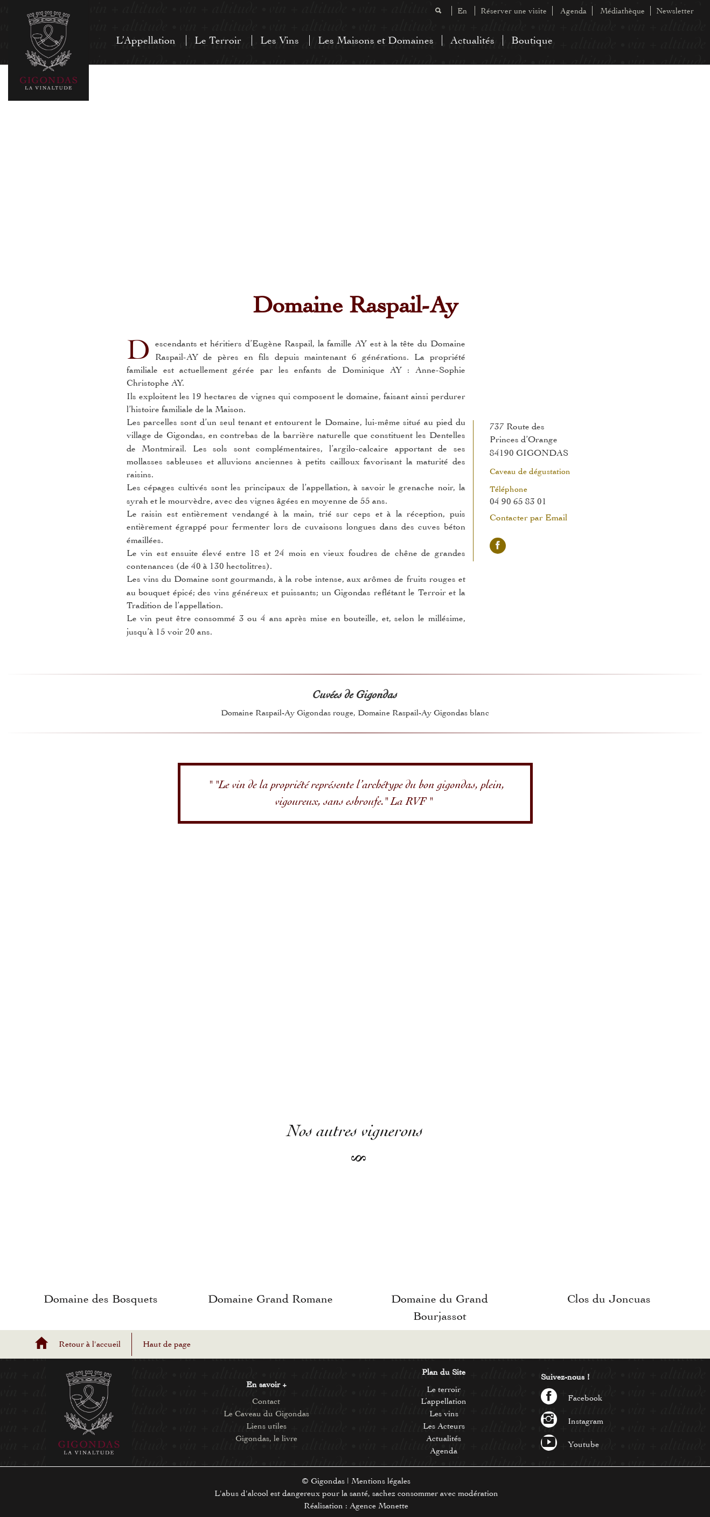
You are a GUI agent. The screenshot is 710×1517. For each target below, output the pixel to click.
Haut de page (167, 1344)
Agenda (573, 11)
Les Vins (279, 40)
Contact (266, 1401)
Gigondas (328, 1481)
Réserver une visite (514, 11)
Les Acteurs (444, 1426)
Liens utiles (266, 1426)
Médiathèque (622, 11)
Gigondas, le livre (266, 1438)
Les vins (443, 1413)
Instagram (572, 1421)
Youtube (570, 1444)
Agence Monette (379, 1506)
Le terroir (444, 1389)
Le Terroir (217, 40)
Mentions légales (380, 1481)
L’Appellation (146, 40)
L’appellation (444, 1401)
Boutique (532, 40)
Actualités (472, 40)
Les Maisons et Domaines (376, 40)
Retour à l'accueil (90, 1344)
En (462, 11)
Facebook (572, 1398)
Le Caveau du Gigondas (266, 1413)
